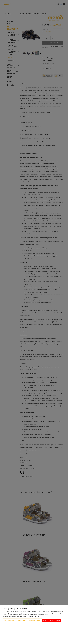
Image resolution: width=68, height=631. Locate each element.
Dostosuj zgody (34, 621)
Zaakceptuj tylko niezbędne (15, 621)
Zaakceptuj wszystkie (51, 621)
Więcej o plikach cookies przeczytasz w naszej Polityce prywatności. (21, 617)
